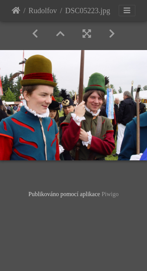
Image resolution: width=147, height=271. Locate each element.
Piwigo (109, 194)
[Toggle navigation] (127, 10)
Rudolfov (43, 10)
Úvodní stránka (16, 10)
